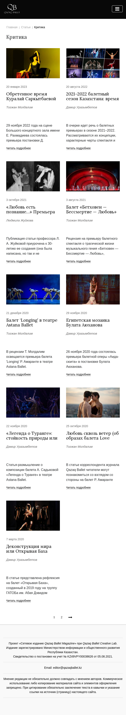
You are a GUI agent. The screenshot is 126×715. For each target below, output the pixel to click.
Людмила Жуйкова (19, 220)
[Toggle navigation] (117, 8)
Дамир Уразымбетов (81, 107)
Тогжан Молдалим (19, 107)
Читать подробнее (18, 148)
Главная (11, 27)
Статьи (25, 27)
